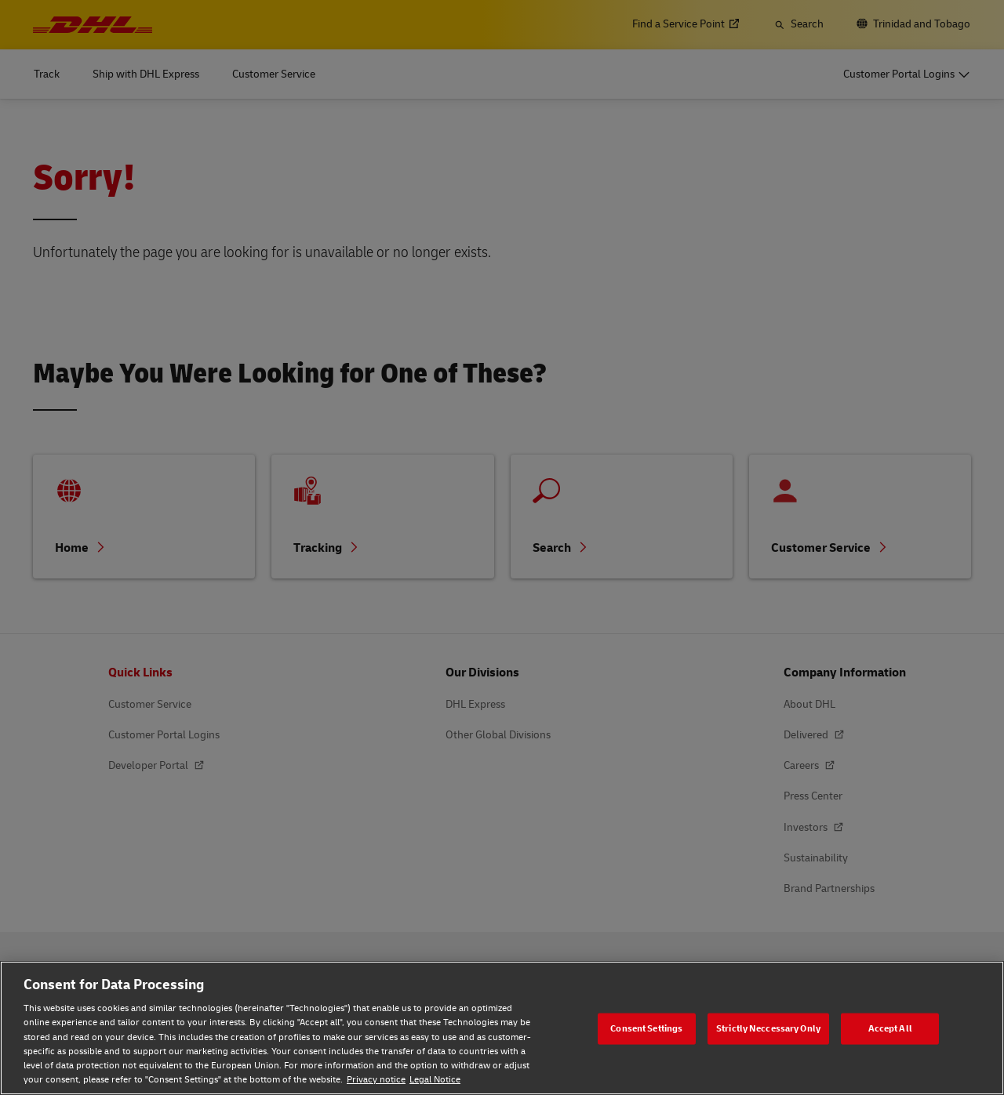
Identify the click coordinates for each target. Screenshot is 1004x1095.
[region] (502, 1028)
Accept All (890, 1028)
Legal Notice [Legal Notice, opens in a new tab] (434, 1080)
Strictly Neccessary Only (768, 1028)
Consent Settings (646, 1028)
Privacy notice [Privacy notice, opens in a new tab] (376, 1080)
